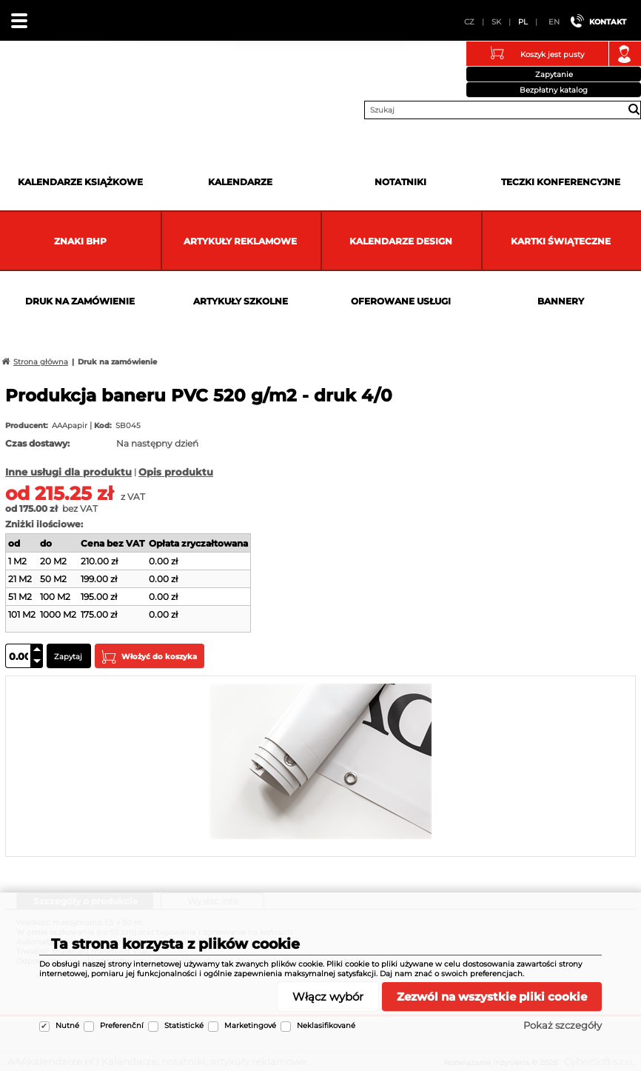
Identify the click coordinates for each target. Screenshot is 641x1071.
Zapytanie (554, 74)
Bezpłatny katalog (554, 90)
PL (523, 22)
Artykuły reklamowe (240, 241)
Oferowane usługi (401, 301)
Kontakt (607, 22)
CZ (469, 22)
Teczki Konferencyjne (560, 181)
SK (496, 22)
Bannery (560, 301)
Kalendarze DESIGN (400, 241)
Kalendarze (240, 181)
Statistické (184, 1025)
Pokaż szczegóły (562, 1025)
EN (554, 22)
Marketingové (250, 1025)
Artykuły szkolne (240, 301)
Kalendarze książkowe (80, 181)
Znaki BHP (80, 241)
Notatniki (400, 181)
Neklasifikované (326, 1025)
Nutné (67, 1025)
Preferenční (122, 1025)
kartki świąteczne (561, 241)
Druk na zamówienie (80, 301)
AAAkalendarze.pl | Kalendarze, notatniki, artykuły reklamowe (30, 77)
